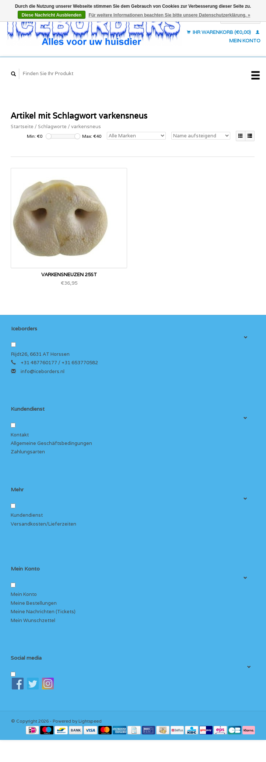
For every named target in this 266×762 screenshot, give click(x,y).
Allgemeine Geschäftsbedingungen (51, 443)
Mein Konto (24, 594)
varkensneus (86, 126)
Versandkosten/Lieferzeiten (43, 524)
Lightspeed (90, 721)
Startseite (22, 126)
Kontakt (20, 435)
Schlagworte (52, 126)
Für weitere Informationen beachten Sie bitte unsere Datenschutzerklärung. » (169, 15)
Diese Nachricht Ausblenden (51, 15)
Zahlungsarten (28, 452)
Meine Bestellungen (34, 603)
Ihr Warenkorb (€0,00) (219, 32)
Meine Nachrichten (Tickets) (43, 611)
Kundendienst (27, 515)
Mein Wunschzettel (33, 620)
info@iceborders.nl (42, 371)
